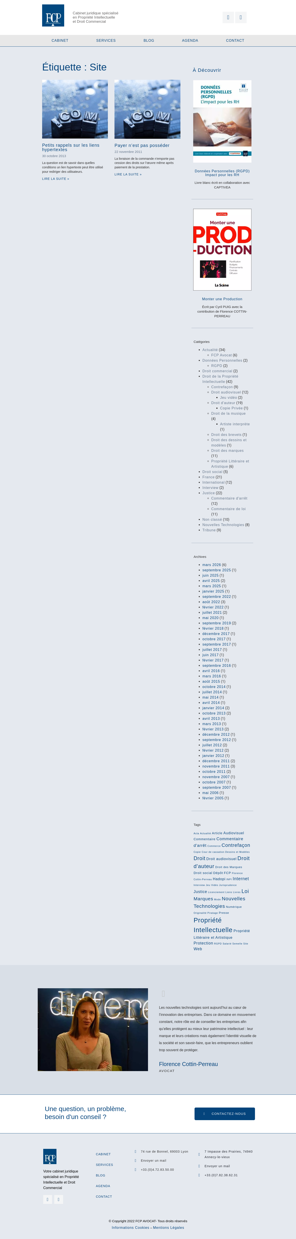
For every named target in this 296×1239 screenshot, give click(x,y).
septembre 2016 (216, 665)
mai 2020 (210, 618)
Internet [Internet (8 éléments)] (241, 878)
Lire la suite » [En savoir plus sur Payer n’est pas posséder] (128, 174)
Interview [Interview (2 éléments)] (199, 885)
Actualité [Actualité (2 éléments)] (205, 833)
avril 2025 (211, 581)
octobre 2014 (214, 687)
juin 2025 (210, 575)
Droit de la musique (228, 413)
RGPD (216, 366)
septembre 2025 (216, 570)
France (208, 477)
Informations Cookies (130, 1227)
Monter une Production (222, 299)
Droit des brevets (226, 435)
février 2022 (213, 607)
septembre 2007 (216, 787)
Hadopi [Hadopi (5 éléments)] (219, 879)
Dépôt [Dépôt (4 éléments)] (218, 873)
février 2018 (213, 628)
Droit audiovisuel (226, 392)
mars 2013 (211, 724)
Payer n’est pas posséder (142, 145)
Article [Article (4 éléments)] (217, 833)
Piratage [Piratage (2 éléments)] (213, 913)
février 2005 (213, 798)
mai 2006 (210, 793)
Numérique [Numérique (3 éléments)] (234, 906)
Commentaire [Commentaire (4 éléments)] (205, 839)
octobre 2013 (214, 713)
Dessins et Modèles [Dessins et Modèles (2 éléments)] (237, 852)
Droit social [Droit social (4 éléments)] (203, 873)
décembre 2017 (216, 634)
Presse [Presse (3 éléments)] (224, 912)
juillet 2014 (212, 692)
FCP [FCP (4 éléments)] (227, 873)
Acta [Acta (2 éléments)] (196, 833)
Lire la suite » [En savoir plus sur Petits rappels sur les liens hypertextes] (55, 179)
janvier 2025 (213, 591)
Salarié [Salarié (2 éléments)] (227, 943)
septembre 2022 (216, 597)
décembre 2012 (216, 734)
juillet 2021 (212, 612)
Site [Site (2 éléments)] (245, 943)
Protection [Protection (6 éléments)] (203, 943)
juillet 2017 (212, 650)
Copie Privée (231, 408)
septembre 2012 (216, 740)
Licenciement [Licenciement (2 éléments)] (216, 892)
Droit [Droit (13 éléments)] (200, 858)
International (213, 482)
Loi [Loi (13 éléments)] (245, 891)
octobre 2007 (214, 782)
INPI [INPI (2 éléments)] (229, 879)
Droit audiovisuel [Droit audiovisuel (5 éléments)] (221, 859)
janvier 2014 (213, 708)
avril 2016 (211, 671)
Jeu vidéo (228, 397)
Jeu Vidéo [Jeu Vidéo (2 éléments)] (212, 885)
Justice (208, 493)
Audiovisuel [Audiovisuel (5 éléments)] (233, 833)
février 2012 (213, 750)
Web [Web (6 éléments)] (198, 949)
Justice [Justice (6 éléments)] (200, 891)
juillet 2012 (212, 745)
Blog (149, 40)
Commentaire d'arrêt (229, 498)
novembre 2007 (216, 777)
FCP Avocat (221, 355)
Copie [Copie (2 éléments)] (197, 852)
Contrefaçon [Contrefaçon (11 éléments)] (236, 845)
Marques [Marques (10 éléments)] (203, 898)
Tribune (209, 530)
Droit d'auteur (223, 403)
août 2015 (211, 681)
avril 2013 (211, 718)
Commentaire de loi (228, 509)
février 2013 (213, 729)
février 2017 (213, 660)
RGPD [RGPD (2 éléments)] (218, 943)
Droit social (212, 472)
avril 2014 (211, 703)
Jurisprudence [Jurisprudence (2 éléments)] (228, 885)
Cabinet (60, 40)
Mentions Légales (168, 1227)
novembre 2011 (216, 766)
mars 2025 (211, 586)
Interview (210, 488)
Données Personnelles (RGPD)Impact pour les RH (222, 173)
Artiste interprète (235, 424)
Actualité (210, 350)
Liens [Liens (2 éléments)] (228, 892)
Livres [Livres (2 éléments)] (237, 892)
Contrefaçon (222, 387)
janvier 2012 (213, 756)
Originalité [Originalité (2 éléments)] (200, 913)
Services (106, 40)
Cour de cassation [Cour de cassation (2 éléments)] (213, 852)
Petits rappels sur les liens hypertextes (70, 147)
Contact (235, 40)
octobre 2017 (214, 639)
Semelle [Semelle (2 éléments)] (237, 943)
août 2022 (211, 602)
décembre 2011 (216, 761)
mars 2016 (211, 676)
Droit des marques (227, 450)
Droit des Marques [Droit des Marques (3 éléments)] (228, 867)
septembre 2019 (216, 623)
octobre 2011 (214, 771)
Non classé (212, 519)
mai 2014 (210, 697)
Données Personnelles (222, 360)
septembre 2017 (216, 644)
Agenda (190, 40)
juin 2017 (210, 655)
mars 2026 (211, 565)
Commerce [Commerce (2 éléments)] (214, 846)
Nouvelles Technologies (223, 525)
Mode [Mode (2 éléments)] (217, 899)
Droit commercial (217, 371)
